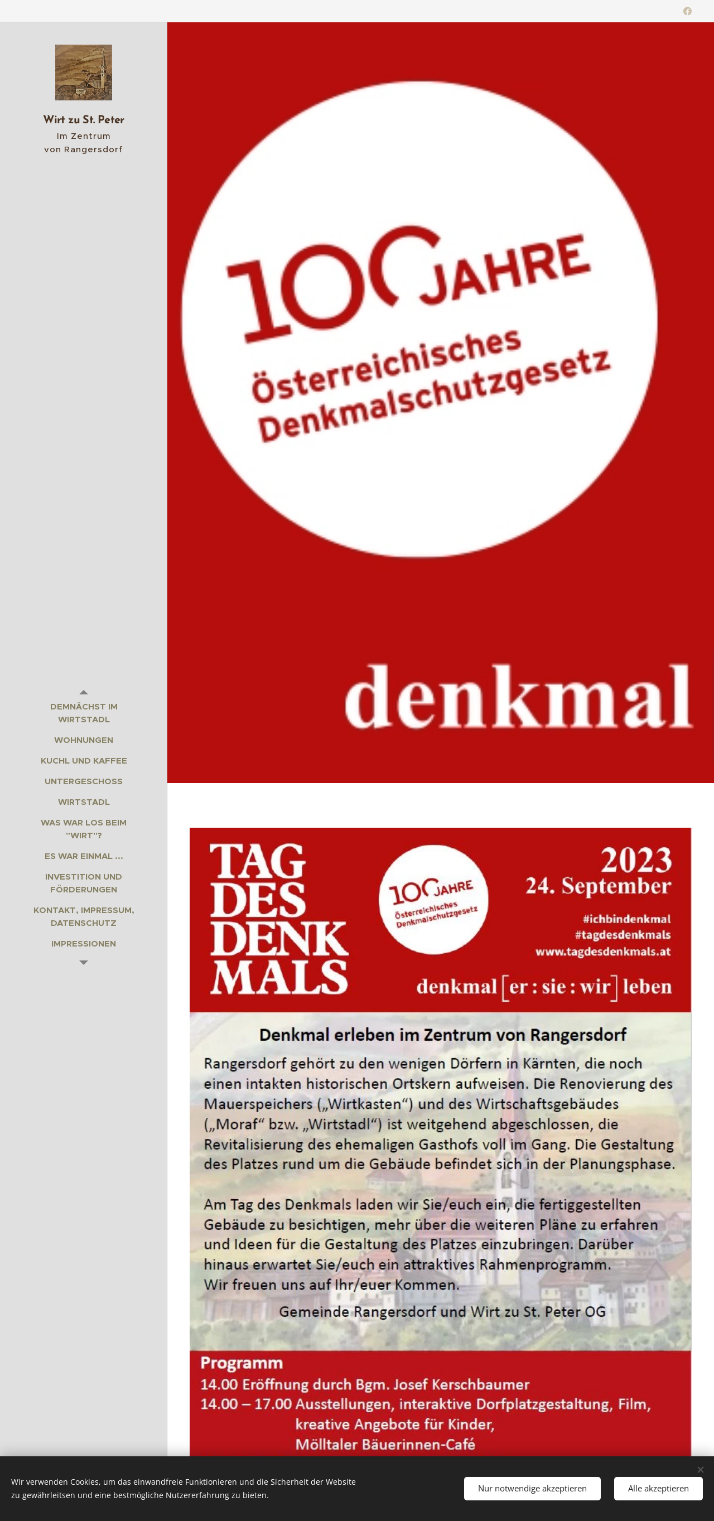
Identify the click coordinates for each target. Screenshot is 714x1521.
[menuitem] (83, 713)
